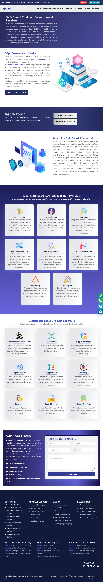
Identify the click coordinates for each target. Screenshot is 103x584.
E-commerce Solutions (87, 513)
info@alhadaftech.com (10, 2)
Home (39, 9)
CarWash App (36, 510)
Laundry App (35, 516)
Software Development (54, 9)
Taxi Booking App (37, 520)
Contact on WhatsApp (65, 117)
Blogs (87, 9)
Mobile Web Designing (63, 519)
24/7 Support (94, 2)
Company (96, 9)
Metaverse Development (88, 520)
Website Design (60, 513)
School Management (14, 509)
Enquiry (83, 2)
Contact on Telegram (65, 123)
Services (79, 9)
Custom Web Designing (63, 522)
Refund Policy (91, 578)
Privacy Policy (63, 578)
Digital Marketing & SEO (88, 516)
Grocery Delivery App (38, 507)
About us (53, 578)
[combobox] (77, 452)
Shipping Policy (93, 581)
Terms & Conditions (77, 578)
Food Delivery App (37, 523)
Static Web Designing (62, 516)
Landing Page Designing (63, 526)
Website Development (87, 510)
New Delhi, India (27, 2)
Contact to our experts (16, 94)
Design (69, 9)
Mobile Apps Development (89, 507)
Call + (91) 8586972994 (42, 2)
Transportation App (38, 513)
